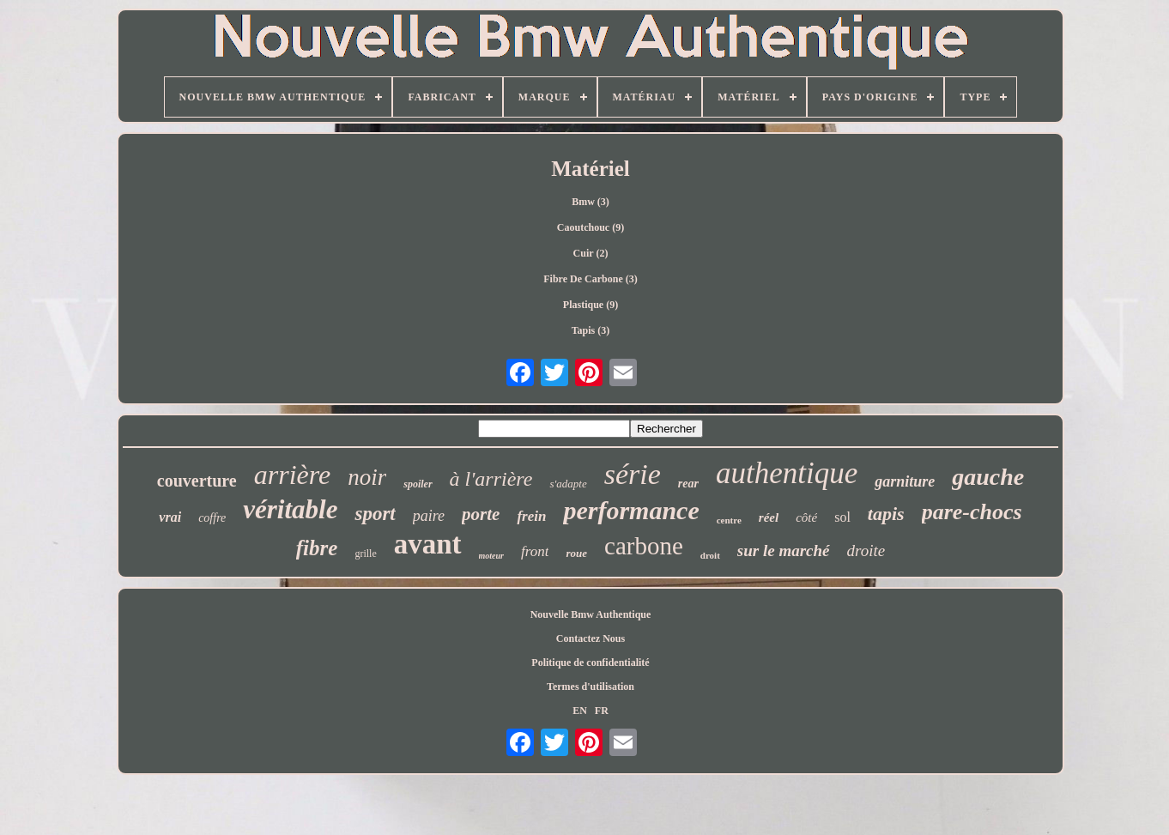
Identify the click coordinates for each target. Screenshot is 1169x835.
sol (842, 517)
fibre (317, 548)
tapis (886, 513)
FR (602, 711)
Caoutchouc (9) (590, 227)
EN (579, 711)
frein (531, 516)
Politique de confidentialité (590, 663)
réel (768, 517)
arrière (292, 474)
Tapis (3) (591, 330)
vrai (170, 517)
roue (576, 553)
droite (866, 551)
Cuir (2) (591, 253)
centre (729, 520)
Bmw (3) (590, 202)
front (534, 551)
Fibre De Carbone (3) (590, 279)
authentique (786, 473)
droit (710, 555)
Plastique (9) (590, 305)
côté (806, 517)
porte (481, 514)
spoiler (417, 484)
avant (428, 544)
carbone (643, 546)
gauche (988, 476)
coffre (212, 517)
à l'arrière (491, 479)
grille (365, 554)
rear (688, 483)
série (632, 474)
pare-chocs (972, 511)
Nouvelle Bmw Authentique (590, 614)
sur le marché (783, 551)
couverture (197, 480)
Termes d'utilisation (590, 687)
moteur (491, 555)
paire (429, 515)
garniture (905, 481)
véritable (290, 509)
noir (367, 477)
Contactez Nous (590, 638)
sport (374, 513)
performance (631, 510)
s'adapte (567, 483)
